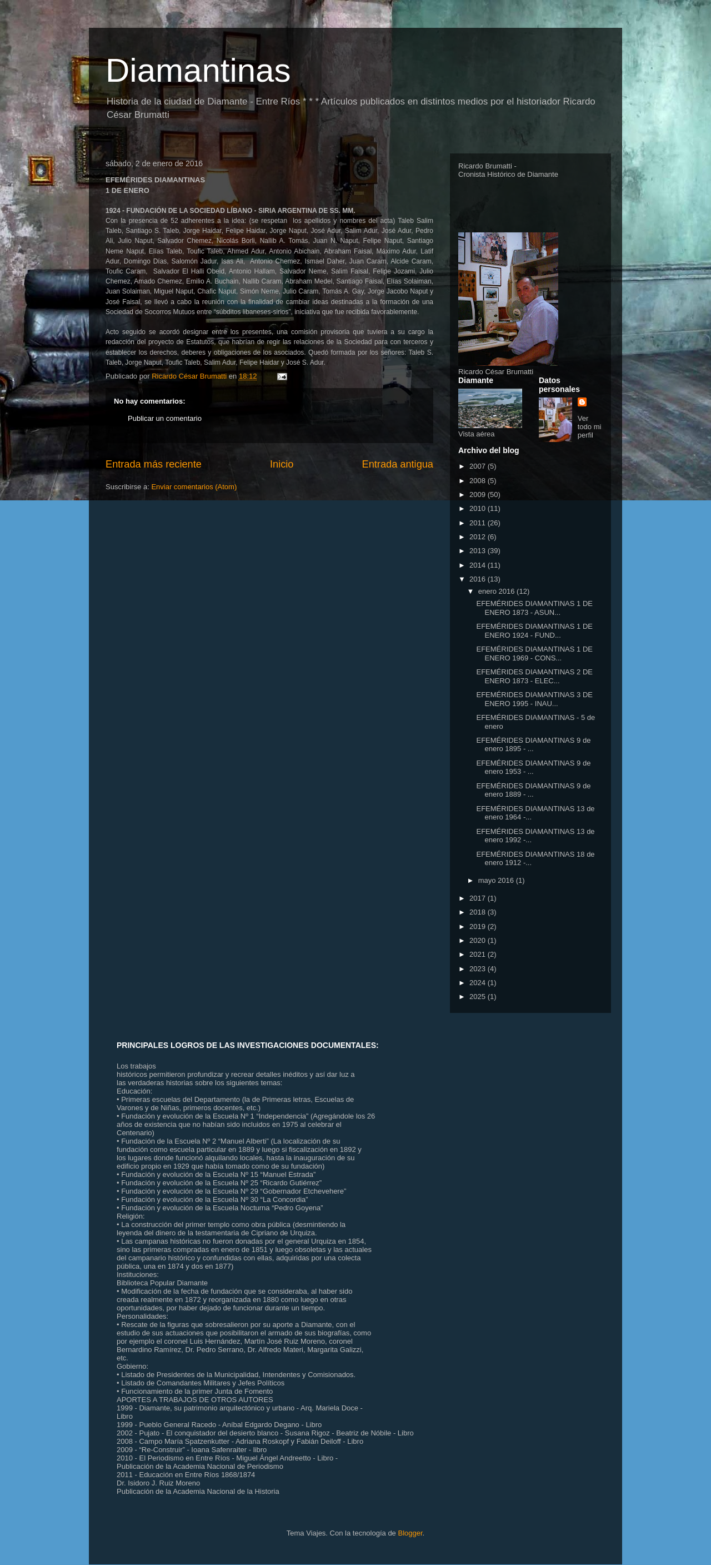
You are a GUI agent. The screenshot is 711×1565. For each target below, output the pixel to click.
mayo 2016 (497, 880)
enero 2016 (497, 591)
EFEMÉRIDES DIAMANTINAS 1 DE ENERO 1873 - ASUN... (534, 608)
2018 (478, 912)
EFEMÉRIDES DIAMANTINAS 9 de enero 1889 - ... (533, 790)
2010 (478, 508)
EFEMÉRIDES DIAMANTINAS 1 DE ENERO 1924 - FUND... (534, 630)
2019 (478, 926)
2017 (478, 898)
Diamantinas (198, 70)
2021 (478, 954)
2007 (478, 466)
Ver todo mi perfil (590, 426)
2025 (478, 996)
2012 (478, 537)
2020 (478, 940)
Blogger (410, 1533)
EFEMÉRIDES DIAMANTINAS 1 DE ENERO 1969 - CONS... (534, 653)
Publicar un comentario (165, 418)
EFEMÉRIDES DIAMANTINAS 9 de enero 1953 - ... (533, 767)
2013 (478, 550)
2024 (478, 982)
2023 (478, 969)
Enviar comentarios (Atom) (194, 487)
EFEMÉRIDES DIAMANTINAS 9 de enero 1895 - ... (533, 744)
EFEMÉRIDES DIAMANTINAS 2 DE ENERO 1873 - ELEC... (534, 676)
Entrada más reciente (154, 464)
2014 (478, 565)
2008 (478, 480)
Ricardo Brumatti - (487, 166)
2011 (478, 523)
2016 (478, 579)
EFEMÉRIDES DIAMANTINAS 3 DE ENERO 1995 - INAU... (534, 699)
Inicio (281, 464)
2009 (478, 494)
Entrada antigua (397, 464)
